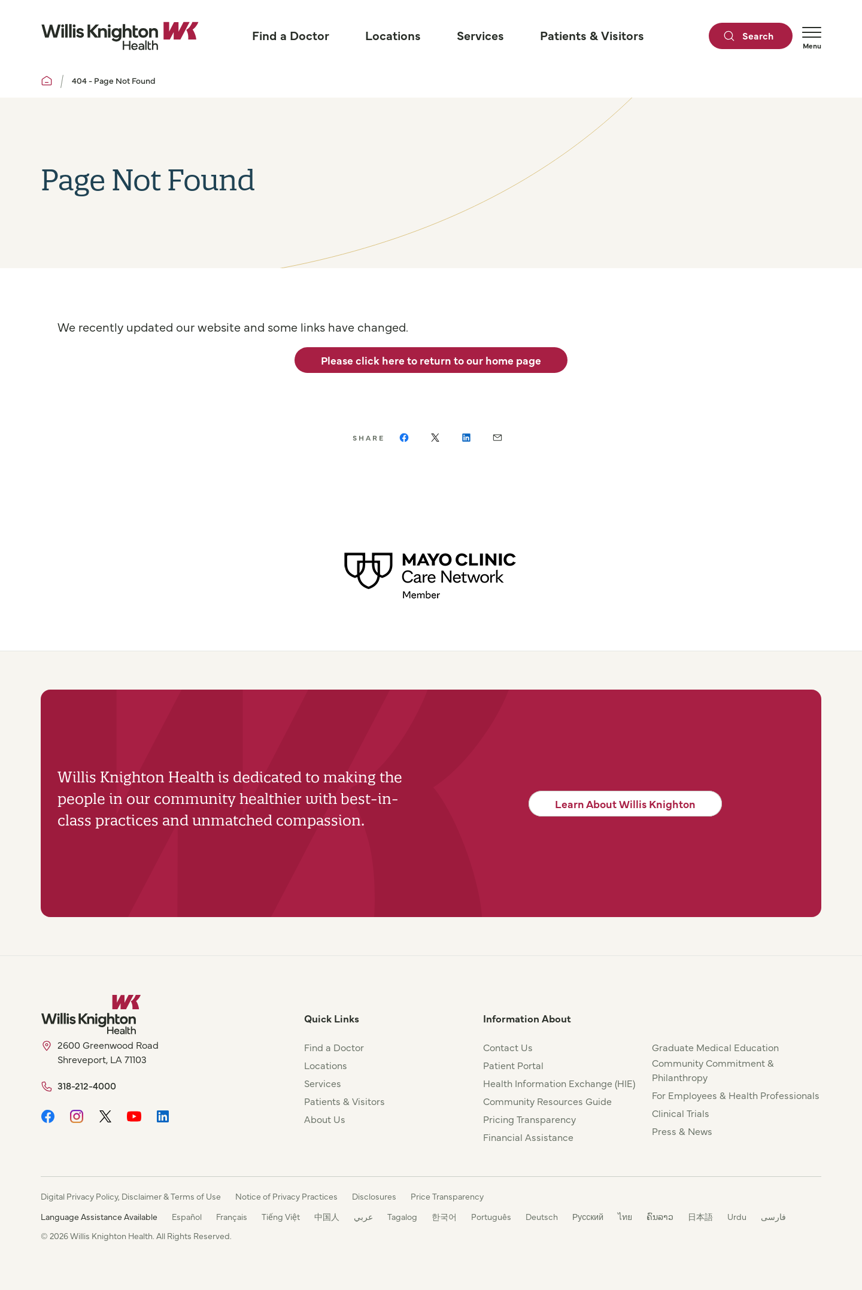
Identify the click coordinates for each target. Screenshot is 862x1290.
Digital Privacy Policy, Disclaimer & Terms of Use (131, 1196)
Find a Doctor (334, 1047)
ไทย (625, 1216)
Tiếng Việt (281, 1216)
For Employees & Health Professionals (735, 1094)
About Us (324, 1118)
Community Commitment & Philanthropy (713, 1069)
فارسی (773, 1216)
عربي (363, 1216)
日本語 (700, 1216)
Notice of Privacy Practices (286, 1196)
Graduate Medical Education (715, 1047)
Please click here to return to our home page (431, 360)
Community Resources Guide (547, 1100)
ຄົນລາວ (659, 1216)
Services (322, 1082)
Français (231, 1216)
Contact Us (508, 1047)
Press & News (682, 1130)
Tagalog (402, 1216)
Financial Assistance (528, 1136)
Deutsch (542, 1216)
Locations (325, 1065)
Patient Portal (513, 1065)
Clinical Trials (680, 1112)
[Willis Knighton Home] (120, 36)
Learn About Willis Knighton (625, 803)
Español (187, 1216)
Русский (587, 1216)
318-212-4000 (86, 1085)
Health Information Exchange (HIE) (559, 1082)
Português (491, 1216)
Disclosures (374, 1196)
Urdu (736, 1216)
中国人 (326, 1216)
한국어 (444, 1216)
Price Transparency (447, 1196)
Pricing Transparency (529, 1118)
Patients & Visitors (344, 1100)
